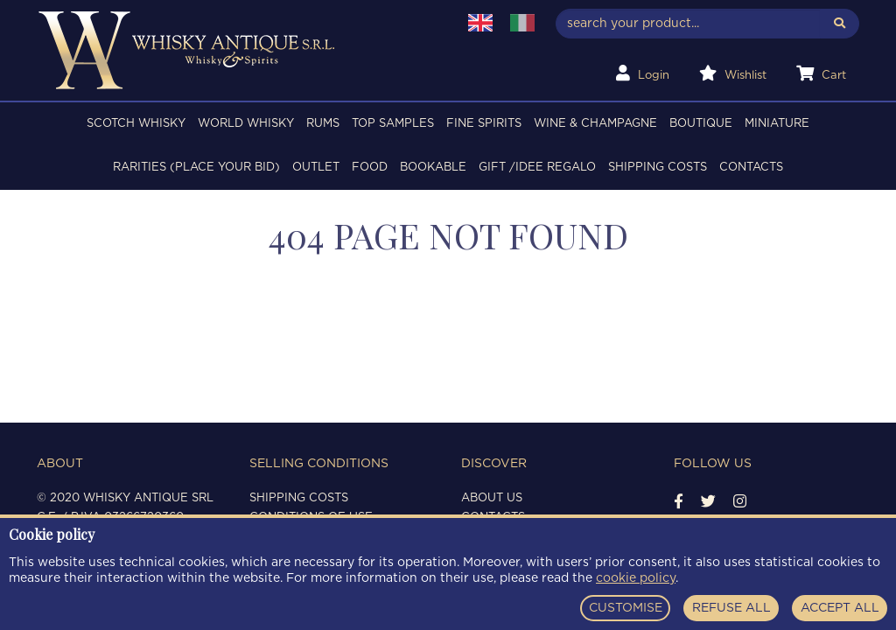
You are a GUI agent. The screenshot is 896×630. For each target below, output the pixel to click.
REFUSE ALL (731, 608)
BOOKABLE (433, 167)
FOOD (370, 167)
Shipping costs (657, 167)
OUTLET (316, 167)
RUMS (323, 124)
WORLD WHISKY (246, 124)
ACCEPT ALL (840, 608)
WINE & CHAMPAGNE (595, 124)
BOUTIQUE (700, 124)
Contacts (751, 167)
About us (491, 498)
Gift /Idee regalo (537, 167)
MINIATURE (777, 124)
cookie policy (636, 578)
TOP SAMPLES (393, 124)
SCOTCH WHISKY (136, 124)
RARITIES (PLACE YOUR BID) (196, 167)
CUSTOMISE (625, 608)
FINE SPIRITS (484, 124)
